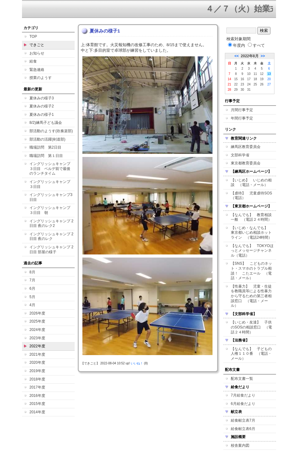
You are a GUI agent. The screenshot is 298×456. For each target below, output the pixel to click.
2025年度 (37, 321)
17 (249, 79)
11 (255, 74)
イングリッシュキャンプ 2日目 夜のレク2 (51, 223)
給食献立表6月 (243, 429)
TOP (33, 36)
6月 (32, 288)
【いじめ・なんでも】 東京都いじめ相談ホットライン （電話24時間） (251, 233)
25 (255, 84)
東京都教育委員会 (246, 163)
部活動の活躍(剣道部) (47, 139)
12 (261, 74)
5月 (32, 297)
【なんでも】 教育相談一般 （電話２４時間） (251, 217)
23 (242, 84)
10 (249, 74)
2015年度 (37, 404)
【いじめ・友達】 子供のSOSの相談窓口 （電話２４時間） (251, 327)
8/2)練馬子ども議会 (45, 122)
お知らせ (36, 53)
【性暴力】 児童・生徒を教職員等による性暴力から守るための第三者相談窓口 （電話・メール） (251, 296)
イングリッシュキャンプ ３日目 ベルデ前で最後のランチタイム (51, 169)
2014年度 (37, 412)
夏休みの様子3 (41, 98)
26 (261, 84)
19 (261, 79)
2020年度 (37, 362)
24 (249, 84)
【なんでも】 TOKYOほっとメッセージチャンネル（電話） (252, 251)
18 (255, 79)
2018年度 (37, 379)
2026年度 (37, 313)
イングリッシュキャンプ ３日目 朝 (51, 210)
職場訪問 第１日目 (46, 156)
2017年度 (37, 387)
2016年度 (37, 395)
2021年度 (37, 354)
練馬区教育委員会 (246, 147)
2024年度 (37, 330)
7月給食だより (243, 395)
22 (236, 84)
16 (242, 79)
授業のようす (40, 78)
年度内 (236, 45)
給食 (33, 61)
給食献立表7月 (243, 420)
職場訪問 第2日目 (45, 147)
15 (236, 79)
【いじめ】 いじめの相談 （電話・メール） (251, 182)
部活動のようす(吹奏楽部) (51, 131)
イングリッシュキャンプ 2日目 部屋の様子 (51, 249)
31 (249, 89)
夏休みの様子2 (41, 106)
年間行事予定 (242, 118)
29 (236, 89)
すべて (256, 45)
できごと (36, 45)
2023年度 (37, 338)
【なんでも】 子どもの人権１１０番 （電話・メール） (251, 354)
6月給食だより (243, 404)
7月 (32, 280)
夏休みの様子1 (41, 114)
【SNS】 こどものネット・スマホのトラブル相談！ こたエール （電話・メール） (251, 270)
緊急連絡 (36, 69)
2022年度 (37, 346)
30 (242, 89)
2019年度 (37, 371)
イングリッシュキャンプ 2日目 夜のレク (51, 236)
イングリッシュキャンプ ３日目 (51, 184)
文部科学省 (240, 155)
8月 (32, 272)
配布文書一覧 (242, 378)
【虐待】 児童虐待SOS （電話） (253, 195)
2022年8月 (249, 56)
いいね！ (137, 363)
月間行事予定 (242, 110)
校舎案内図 (240, 445)
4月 (32, 305)
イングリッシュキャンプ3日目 (50, 197)
